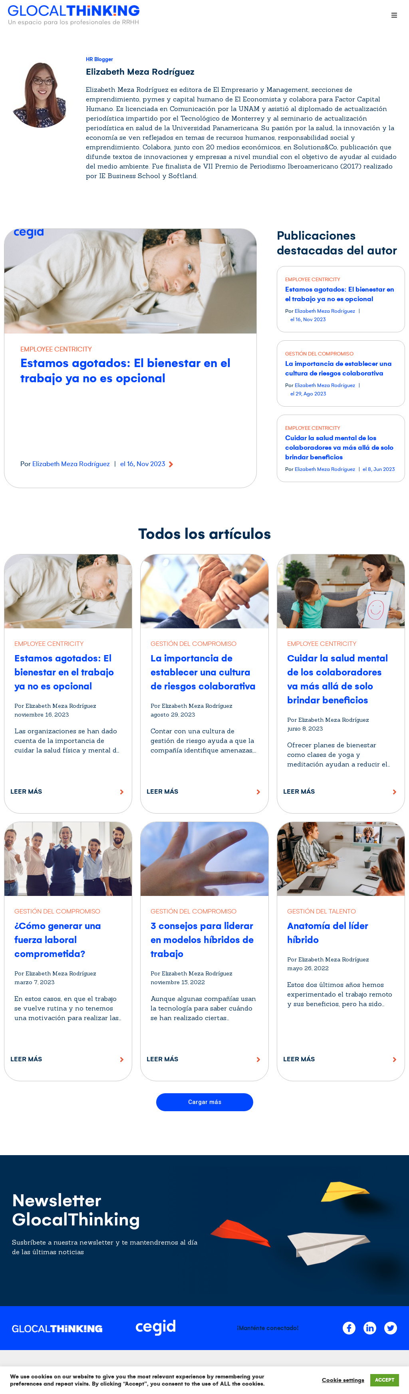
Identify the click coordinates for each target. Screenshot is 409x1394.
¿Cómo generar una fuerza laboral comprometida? (57, 940)
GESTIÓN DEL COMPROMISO (319, 354)
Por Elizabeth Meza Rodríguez (55, 705)
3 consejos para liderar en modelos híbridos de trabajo (202, 940)
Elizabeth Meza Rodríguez (71, 464)
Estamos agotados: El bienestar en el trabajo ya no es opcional (64, 672)
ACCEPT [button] (384, 1380)
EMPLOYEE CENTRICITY (56, 349)
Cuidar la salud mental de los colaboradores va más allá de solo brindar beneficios (339, 448)
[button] (204, 1102)
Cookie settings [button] (343, 1380)
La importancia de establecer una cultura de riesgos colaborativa (203, 672)
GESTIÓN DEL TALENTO (321, 911)
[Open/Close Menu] (394, 15)
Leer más (26, 791)
